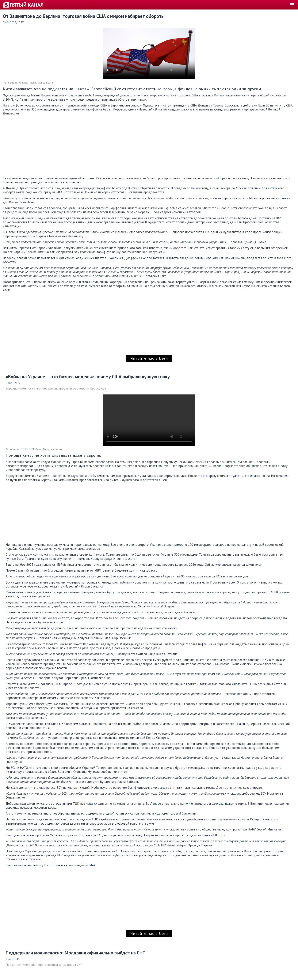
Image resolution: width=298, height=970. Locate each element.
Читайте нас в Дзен (149, 358)
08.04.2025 (9, 22)
